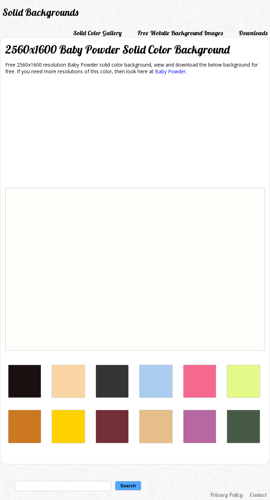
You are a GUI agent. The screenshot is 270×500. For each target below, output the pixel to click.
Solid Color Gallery (97, 33)
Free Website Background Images (180, 33)
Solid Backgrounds (40, 12)
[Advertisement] (135, 132)
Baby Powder (170, 71)
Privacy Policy (226, 494)
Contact (258, 494)
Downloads (253, 33)
